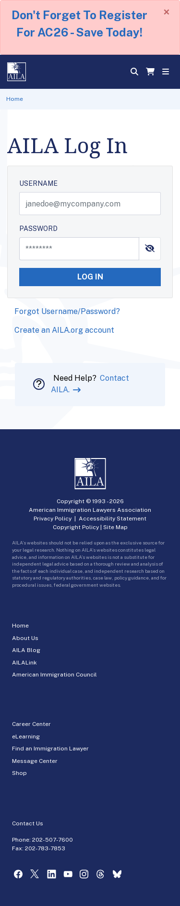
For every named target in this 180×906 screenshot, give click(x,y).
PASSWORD (38, 228)
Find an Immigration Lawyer (50, 748)
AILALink (24, 662)
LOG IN (90, 276)
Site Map (115, 527)
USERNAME (38, 183)
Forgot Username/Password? (67, 311)
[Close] (167, 12)
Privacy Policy (53, 518)
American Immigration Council (54, 674)
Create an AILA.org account (64, 330)
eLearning (26, 736)
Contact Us (27, 823)
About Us (25, 638)
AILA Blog (26, 650)
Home (14, 99)
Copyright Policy (76, 527)
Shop (19, 773)
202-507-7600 (52, 839)
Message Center (35, 761)
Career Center (31, 724)
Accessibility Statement (112, 518)
